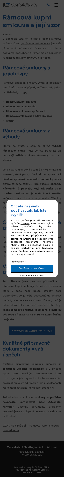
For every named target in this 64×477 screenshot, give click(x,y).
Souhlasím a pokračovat (32, 268)
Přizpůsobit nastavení (32, 275)
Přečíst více (17, 261)
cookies (25, 223)
